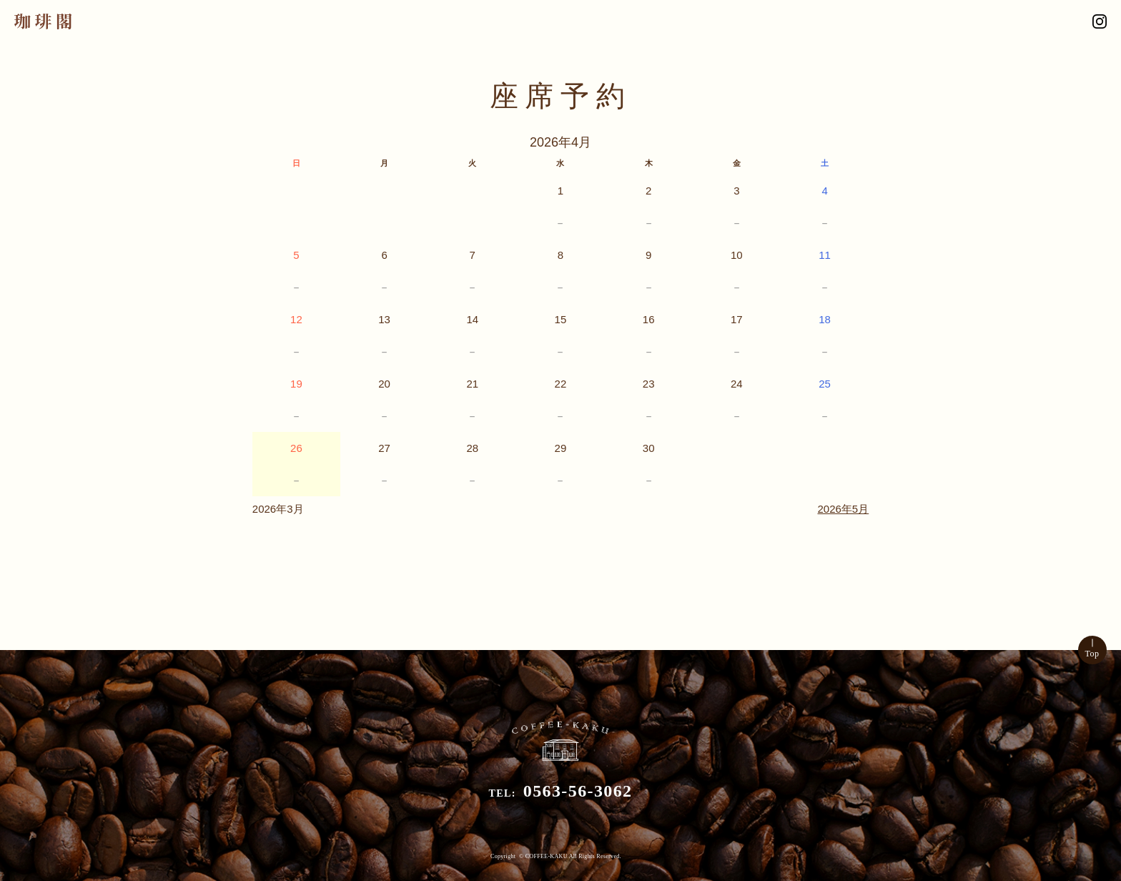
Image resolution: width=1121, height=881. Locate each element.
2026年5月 (843, 508)
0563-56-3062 (578, 790)
